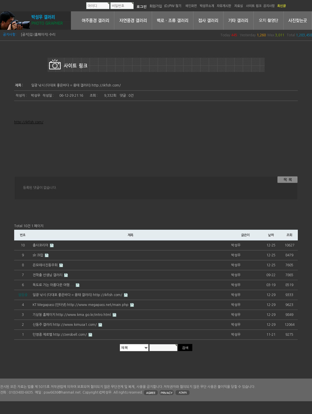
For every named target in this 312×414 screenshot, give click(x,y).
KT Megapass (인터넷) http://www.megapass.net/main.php (81, 305)
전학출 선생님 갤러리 (48, 275)
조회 (289, 235)
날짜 (271, 235)
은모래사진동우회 (45, 265)
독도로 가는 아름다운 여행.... (54, 285)
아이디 (92, 6)
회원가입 (155, 6)
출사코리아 (41, 245)
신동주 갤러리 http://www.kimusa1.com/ (65, 324)
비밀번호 (118, 6)
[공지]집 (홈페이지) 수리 (38, 34)
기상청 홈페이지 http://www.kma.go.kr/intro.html (72, 314)
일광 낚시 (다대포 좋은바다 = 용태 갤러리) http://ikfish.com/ (78, 295)
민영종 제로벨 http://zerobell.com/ (60, 334)
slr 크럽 (38, 255)
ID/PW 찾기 (173, 6)
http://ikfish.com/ (28, 122)
